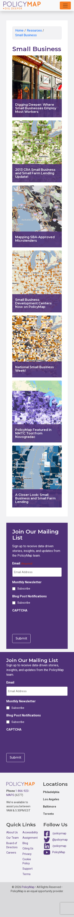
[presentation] (42, 622)
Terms (26, 874)
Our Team (12, 837)
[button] (65, 5)
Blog (25, 843)
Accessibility (30, 832)
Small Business (26, 35)
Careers (11, 852)
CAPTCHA (19, 610)
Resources (34, 30)
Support (27, 868)
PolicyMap (58, 852)
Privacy (27, 854)
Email (22, 564)
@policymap (60, 839)
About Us (12, 832)
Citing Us (27, 848)
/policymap (59, 833)
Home (19, 30)
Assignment (30, 837)
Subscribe (23, 588)
